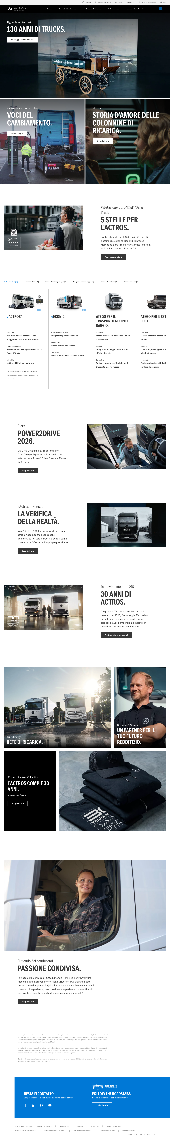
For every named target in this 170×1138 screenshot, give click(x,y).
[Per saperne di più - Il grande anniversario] (85, 61)
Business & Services (93, 9)
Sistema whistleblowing (107, 1131)
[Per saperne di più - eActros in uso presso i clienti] (42, 141)
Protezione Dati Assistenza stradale (25, 1131)
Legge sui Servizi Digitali (113, 1126)
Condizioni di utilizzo (128, 1131)
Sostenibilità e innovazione (69, 9)
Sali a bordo (102, 1105)
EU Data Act (95, 1126)
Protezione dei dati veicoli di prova (55, 1131)
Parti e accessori (114, 9)
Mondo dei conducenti (135, 9)
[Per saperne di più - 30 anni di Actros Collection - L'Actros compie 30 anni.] (30, 791)
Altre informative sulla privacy (82, 1131)
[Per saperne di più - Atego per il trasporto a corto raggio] (113, 339)
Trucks (49, 9)
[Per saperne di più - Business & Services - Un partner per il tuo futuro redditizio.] (140, 707)
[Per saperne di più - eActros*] (24, 339)
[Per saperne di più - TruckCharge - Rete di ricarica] (57, 707)
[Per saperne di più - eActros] (127, 141)
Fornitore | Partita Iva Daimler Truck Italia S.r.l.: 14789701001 (33, 1126)
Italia (163, 2)
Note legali (80, 1126)
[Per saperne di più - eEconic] (69, 339)
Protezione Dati (64, 1126)
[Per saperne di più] (112, 791)
